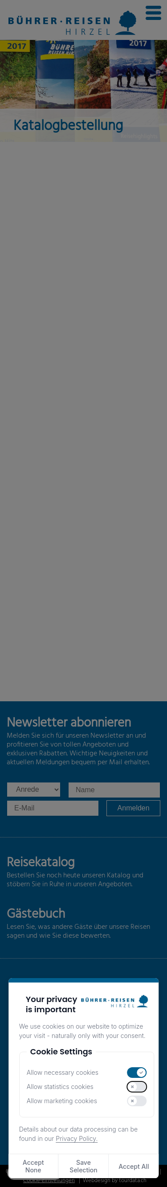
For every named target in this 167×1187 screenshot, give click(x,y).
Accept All (133, 1166)
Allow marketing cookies (62, 1100)
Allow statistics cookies (60, 1086)
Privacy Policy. (77, 1138)
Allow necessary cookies (62, 1072)
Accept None (33, 1166)
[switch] (137, 1072)
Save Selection (83, 1166)
